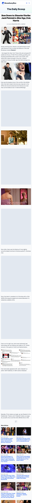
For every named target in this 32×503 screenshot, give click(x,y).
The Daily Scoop (16, 9)
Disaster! (13, 50)
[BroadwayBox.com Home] (9, 3)
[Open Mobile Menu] (26, 3)
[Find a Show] (29, 3)
